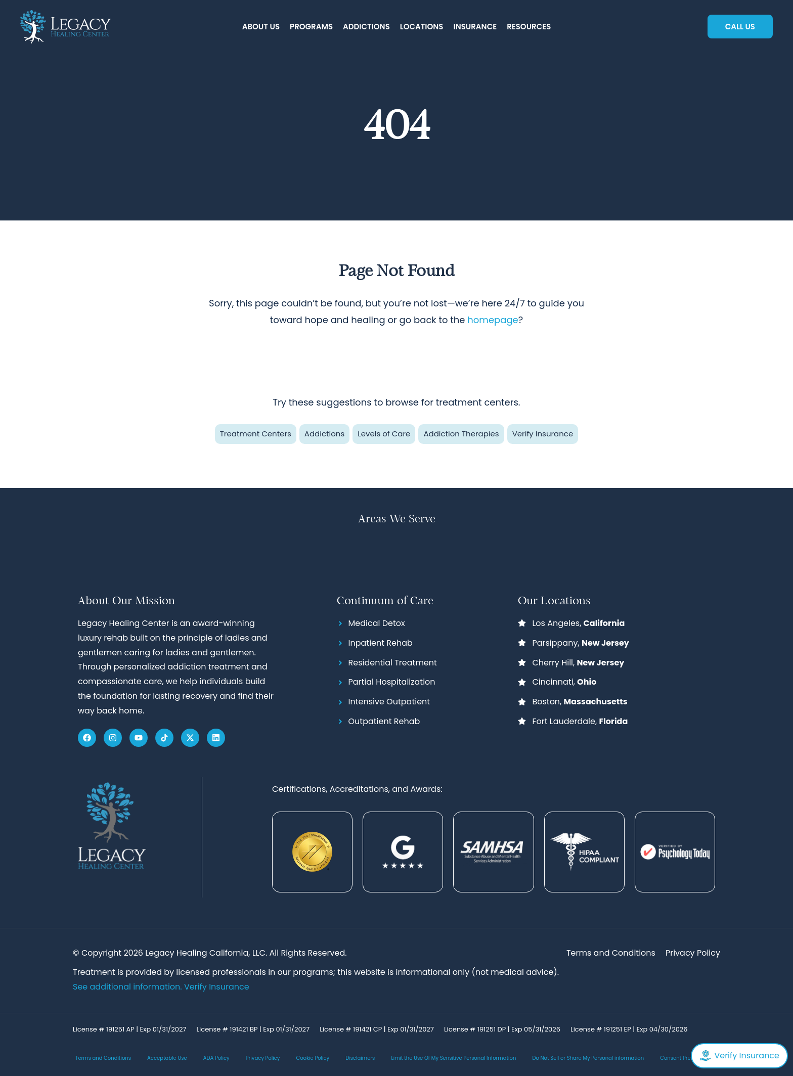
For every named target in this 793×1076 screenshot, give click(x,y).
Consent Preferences (686, 1058)
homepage (492, 319)
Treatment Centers (255, 433)
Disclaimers (360, 1058)
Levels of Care (384, 433)
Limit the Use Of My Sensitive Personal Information (453, 1058)
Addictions (324, 433)
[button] (261, 27)
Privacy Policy (263, 1058)
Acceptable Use (167, 1058)
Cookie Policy (312, 1058)
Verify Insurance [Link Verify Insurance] (216, 987)
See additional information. (128, 987)
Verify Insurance (543, 433)
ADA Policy (216, 1058)
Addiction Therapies (461, 433)
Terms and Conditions (103, 1058)
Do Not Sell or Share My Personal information (588, 1058)
